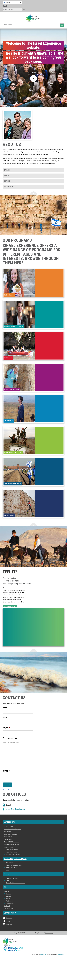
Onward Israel (8, 839)
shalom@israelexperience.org (15, 809)
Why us (6, 175)
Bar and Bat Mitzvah (11, 852)
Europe (6, 874)
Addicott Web (60, 954)
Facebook (9, 918)
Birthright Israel (8, 826)
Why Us (8, 898)
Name (6, 707)
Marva (7, 870)
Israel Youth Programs (10, 834)
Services (7, 181)
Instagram (9, 924)
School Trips (7, 831)
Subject (6, 728)
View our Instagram (10, 606)
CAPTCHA (6, 771)
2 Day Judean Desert (12, 849)
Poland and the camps (12, 878)
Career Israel (9, 863)
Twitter (8, 921)
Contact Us (7, 906)
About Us (7, 887)
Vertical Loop (43, 954)
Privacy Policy (7, 790)
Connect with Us (10, 913)
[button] (12, 2)
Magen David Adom (11, 867)
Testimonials (8, 186)
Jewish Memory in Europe (11, 844)
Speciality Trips (8, 847)
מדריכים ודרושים (8, 908)
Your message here (10, 738)
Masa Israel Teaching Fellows (14, 865)
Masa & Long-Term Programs (12, 829)
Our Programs (17, 240)
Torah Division (8, 836)
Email (5, 717)
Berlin (7, 880)
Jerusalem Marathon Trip (13, 854)
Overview (7, 170)
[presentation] (16, 777)
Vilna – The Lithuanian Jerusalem (15, 883)
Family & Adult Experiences (11, 842)
